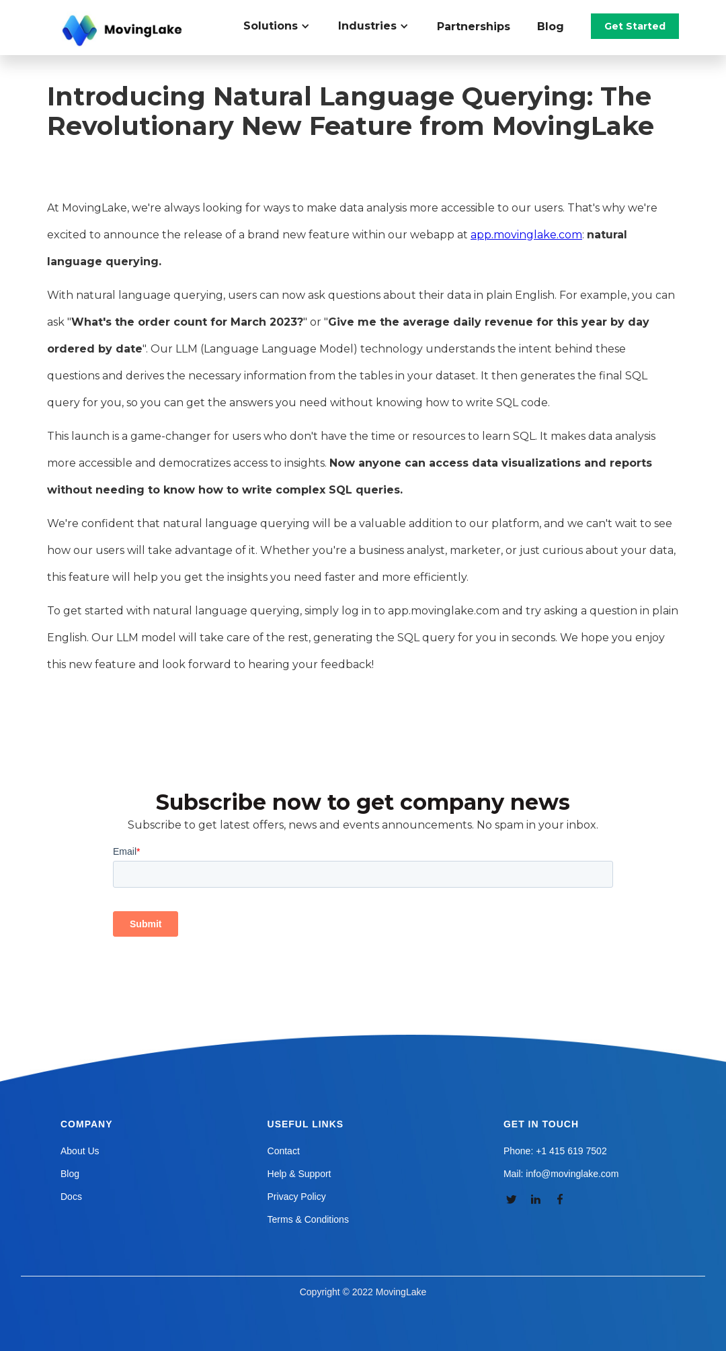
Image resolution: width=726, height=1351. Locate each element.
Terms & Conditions (308, 1219)
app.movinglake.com (526, 234)
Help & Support (299, 1173)
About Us (80, 1151)
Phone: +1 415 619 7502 (555, 1151)
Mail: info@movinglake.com (560, 1173)
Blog (550, 26)
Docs (71, 1196)
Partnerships (473, 26)
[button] (284, 26)
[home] (123, 31)
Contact (284, 1151)
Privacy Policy (297, 1196)
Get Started (635, 26)
